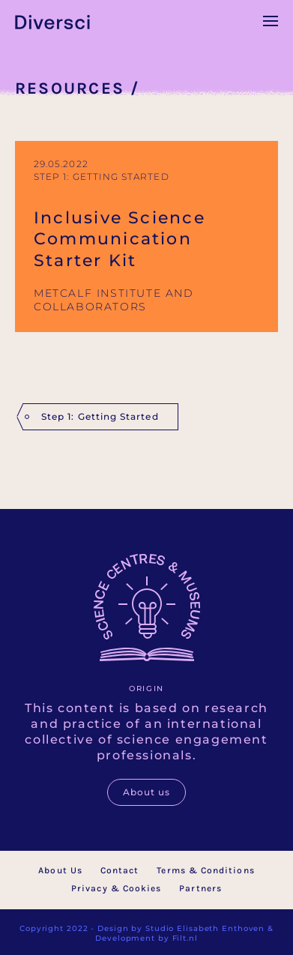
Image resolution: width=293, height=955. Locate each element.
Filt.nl (185, 938)
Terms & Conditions (205, 870)
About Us (60, 870)
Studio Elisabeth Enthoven (205, 928)
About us (147, 792)
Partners (200, 888)
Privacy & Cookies (116, 888)
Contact (119, 870)
